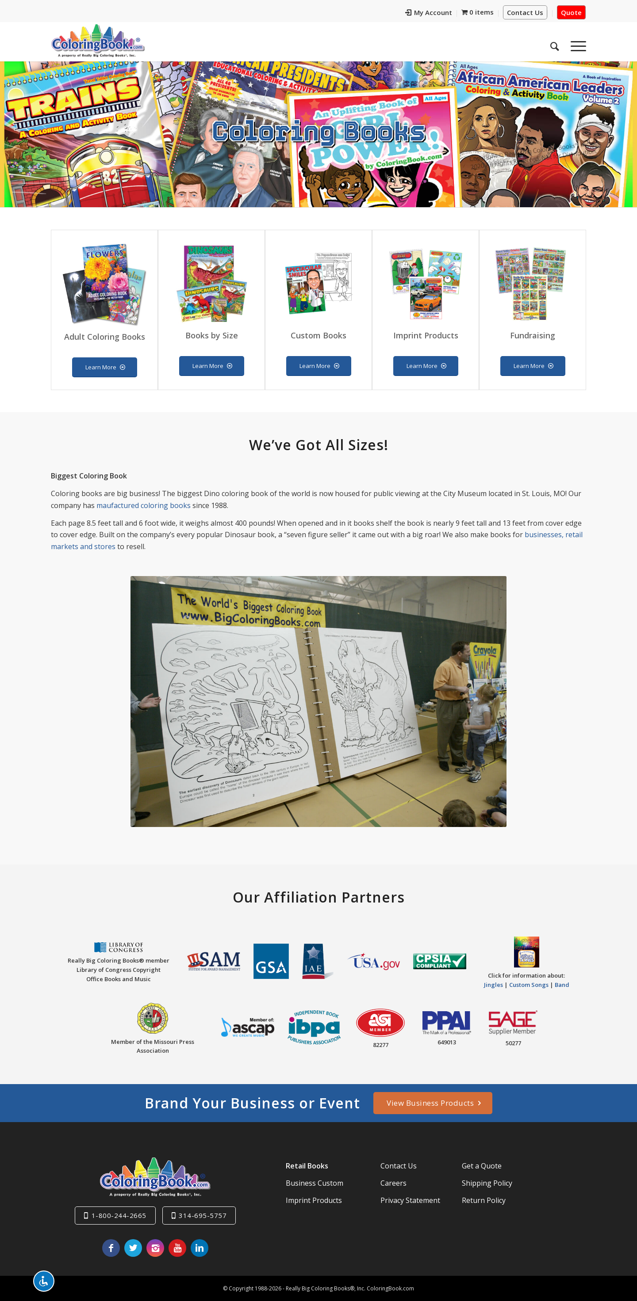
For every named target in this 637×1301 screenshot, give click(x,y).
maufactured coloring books (143, 505)
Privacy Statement (410, 1200)
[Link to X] (133, 1248)
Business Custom (314, 1183)
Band (562, 985)
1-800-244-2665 (119, 1215)
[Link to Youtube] (177, 1248)
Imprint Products (314, 1200)
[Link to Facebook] (111, 1248)
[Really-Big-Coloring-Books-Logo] (98, 40)
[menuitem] (429, 13)
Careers (393, 1183)
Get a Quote (482, 1166)
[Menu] (575, 44)
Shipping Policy (487, 1183)
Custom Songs (529, 985)
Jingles (493, 985)
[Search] (555, 44)
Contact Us (525, 12)
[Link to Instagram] (155, 1248)
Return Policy (484, 1200)
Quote (571, 12)
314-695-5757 (202, 1215)
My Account (428, 12)
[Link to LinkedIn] (199, 1248)
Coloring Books (319, 130)
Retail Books (307, 1166)
